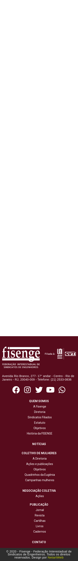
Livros (39, 526)
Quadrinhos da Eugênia (39, 474)
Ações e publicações (39, 464)
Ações (39, 496)
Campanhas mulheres (39, 480)
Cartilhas (40, 520)
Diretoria (39, 412)
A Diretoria (39, 458)
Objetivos (39, 428)
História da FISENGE (39, 433)
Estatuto (39, 422)
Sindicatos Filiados (39, 417)
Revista (40, 515)
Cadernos (39, 531)
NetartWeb (56, 557)
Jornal (40, 510)
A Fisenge (39, 406)
